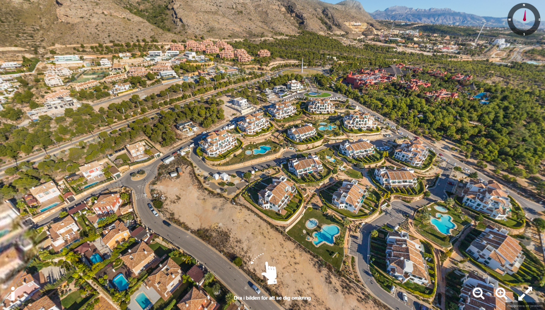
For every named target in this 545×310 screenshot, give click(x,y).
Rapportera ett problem (525, 306)
